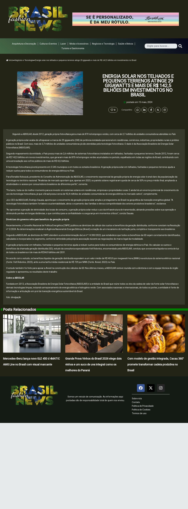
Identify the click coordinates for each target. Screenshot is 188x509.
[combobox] (161, 46)
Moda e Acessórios (79, 43)
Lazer (63, 43)
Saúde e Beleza (125, 43)
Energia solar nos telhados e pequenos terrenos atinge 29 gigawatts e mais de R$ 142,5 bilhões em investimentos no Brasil (138, 86)
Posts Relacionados (19, 309)
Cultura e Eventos (48, 43)
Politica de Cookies (141, 409)
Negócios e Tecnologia (103, 43)
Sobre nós (137, 398)
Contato (136, 402)
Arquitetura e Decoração (24, 43)
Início (9, 60)
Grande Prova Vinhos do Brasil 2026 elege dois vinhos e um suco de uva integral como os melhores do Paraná (93, 364)
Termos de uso (139, 413)
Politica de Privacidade (143, 406)
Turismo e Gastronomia (72, 48)
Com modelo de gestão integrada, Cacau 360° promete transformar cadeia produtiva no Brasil (155, 364)
